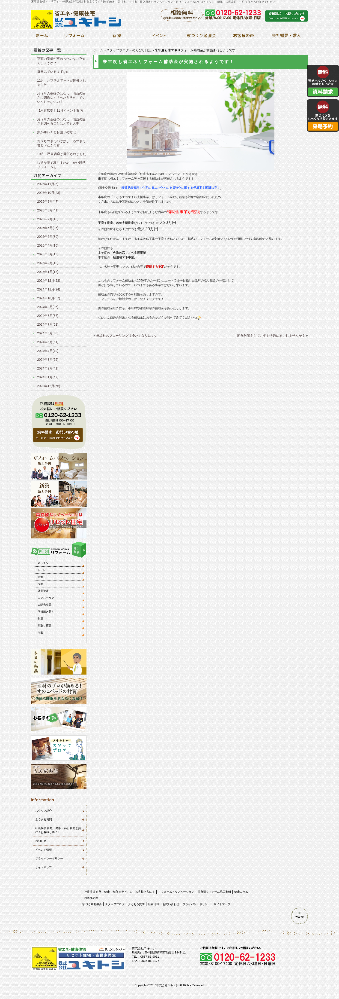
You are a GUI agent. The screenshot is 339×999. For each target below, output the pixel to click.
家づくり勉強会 (92, 904)
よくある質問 (43, 819)
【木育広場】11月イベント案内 (60, 110)
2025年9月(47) (47, 201)
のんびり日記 (142, 50)
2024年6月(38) (47, 333)
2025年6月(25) (47, 228)
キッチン (43, 563)
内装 (40, 632)
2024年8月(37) (47, 316)
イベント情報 (43, 849)
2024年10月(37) (48, 298)
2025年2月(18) (47, 263)
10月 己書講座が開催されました (61, 154)
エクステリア (46, 597)
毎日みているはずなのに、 (56, 71)
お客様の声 (91, 898)
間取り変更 (44, 625)
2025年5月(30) (47, 236)
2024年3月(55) (47, 359)
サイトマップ (43, 867)
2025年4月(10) (47, 245)
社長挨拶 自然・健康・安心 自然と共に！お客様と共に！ (119, 891)
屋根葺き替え (46, 611)
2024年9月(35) (47, 307)
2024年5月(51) (47, 342)
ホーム (98, 50)
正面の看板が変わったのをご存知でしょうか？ (61, 61)
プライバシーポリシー (49, 858)
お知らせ (40, 841)
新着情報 (153, 904)
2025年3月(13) (47, 254)
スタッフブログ (117, 50)
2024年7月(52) (47, 324)
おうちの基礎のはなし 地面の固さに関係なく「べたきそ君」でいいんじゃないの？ (61, 98)
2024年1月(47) (47, 377)
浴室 (40, 577)
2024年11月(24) (48, 289)
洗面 (40, 584)
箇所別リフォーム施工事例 (214, 891)
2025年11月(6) (47, 184)
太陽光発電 (44, 604)
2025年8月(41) (47, 210)
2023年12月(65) (48, 386)
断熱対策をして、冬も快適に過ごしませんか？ (271, 335)
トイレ (42, 570)
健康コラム (241, 891)
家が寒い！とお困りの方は (56, 132)
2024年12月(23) (48, 280)
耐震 (40, 618)
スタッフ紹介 (43, 810)
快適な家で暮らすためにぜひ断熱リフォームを (61, 165)
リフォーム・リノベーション (176, 891)
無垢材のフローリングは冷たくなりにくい (127, 335)
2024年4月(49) (47, 351)
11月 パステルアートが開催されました (61, 82)
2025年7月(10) (47, 219)
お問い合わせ (171, 904)
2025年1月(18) (47, 272)
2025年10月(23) (48, 193)
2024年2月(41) (47, 368)
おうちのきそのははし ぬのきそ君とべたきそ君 (61, 143)
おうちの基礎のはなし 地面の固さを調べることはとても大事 (61, 121)
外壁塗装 (43, 591)
